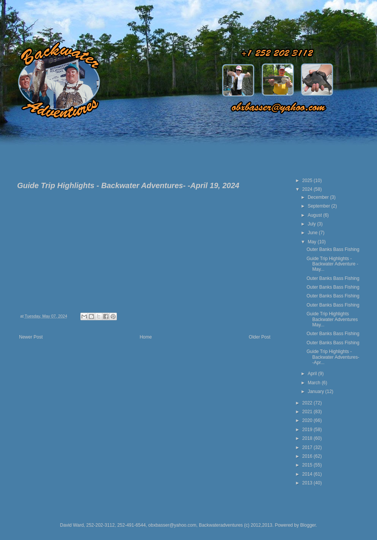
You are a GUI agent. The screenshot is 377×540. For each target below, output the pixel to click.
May (313, 241)
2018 (308, 438)
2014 (308, 474)
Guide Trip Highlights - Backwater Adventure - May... (332, 264)
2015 (308, 465)
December (319, 197)
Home (146, 337)
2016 (308, 456)
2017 (308, 447)
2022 (308, 403)
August (315, 215)
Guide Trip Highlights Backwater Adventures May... (332, 319)
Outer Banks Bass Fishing (333, 249)
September (319, 206)
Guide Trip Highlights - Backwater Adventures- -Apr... (333, 357)
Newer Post (31, 337)
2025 (308, 180)
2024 (308, 189)
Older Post (259, 337)
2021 (308, 411)
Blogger (308, 525)
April (313, 373)
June (313, 232)
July (312, 224)
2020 (308, 420)
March (315, 382)
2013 (308, 483)
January (316, 391)
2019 (308, 429)
